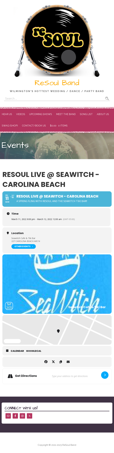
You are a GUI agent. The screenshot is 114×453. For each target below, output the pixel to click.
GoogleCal (33, 351)
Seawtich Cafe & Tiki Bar (23, 238)
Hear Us (7, 114)
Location (17, 233)
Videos (20, 114)
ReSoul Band (57, 83)
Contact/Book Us (34, 125)
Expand (12, 341)
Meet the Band (66, 114)
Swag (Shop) (10, 125)
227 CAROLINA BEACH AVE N (25, 241)
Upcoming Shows (40, 114)
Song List (86, 114)
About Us (103, 114)
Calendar (17, 351)
